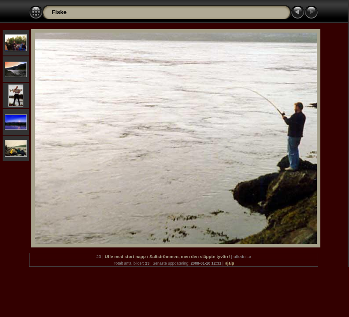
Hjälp (229, 263)
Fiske (59, 12)
